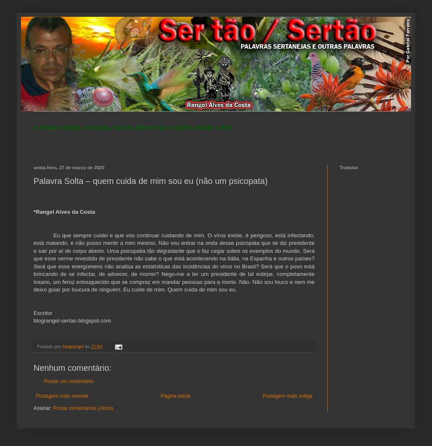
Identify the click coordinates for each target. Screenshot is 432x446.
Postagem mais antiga (287, 396)
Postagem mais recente (62, 396)
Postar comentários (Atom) (83, 408)
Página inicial (175, 396)
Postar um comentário (68, 381)
